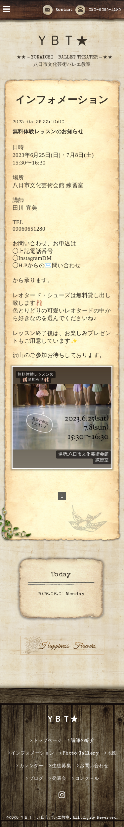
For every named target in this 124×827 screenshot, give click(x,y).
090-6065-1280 (98, 10)
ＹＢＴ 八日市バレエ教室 (45, 818)
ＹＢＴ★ (62, 42)
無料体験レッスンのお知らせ (48, 132)
